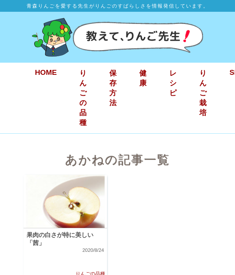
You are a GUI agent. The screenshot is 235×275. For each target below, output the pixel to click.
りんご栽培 (203, 93)
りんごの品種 (83, 97)
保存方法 (113, 88)
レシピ (173, 83)
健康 (143, 78)
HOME (46, 72)
